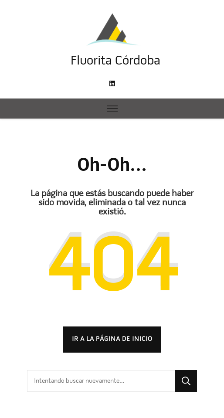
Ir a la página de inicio (112, 339)
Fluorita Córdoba (115, 61)
